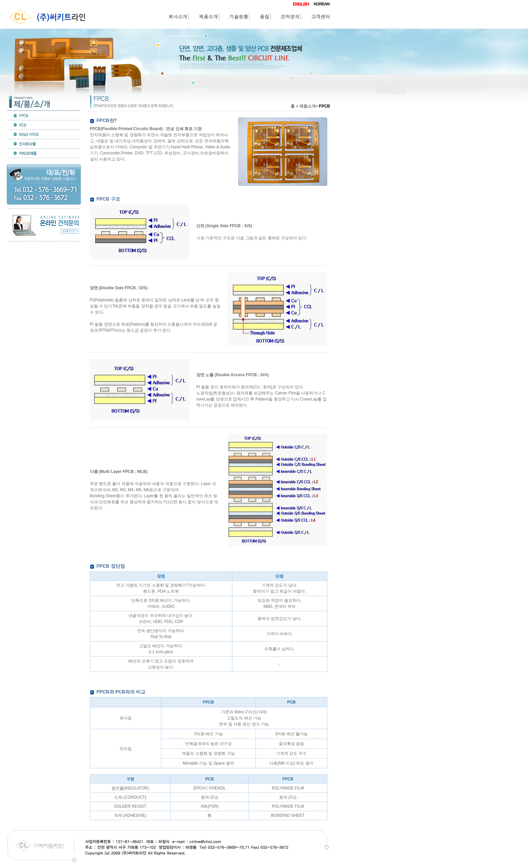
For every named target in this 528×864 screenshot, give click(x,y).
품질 (264, 16)
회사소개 (177, 16)
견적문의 (290, 16)
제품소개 (208, 16)
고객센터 (320, 16)
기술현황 (238, 16)
